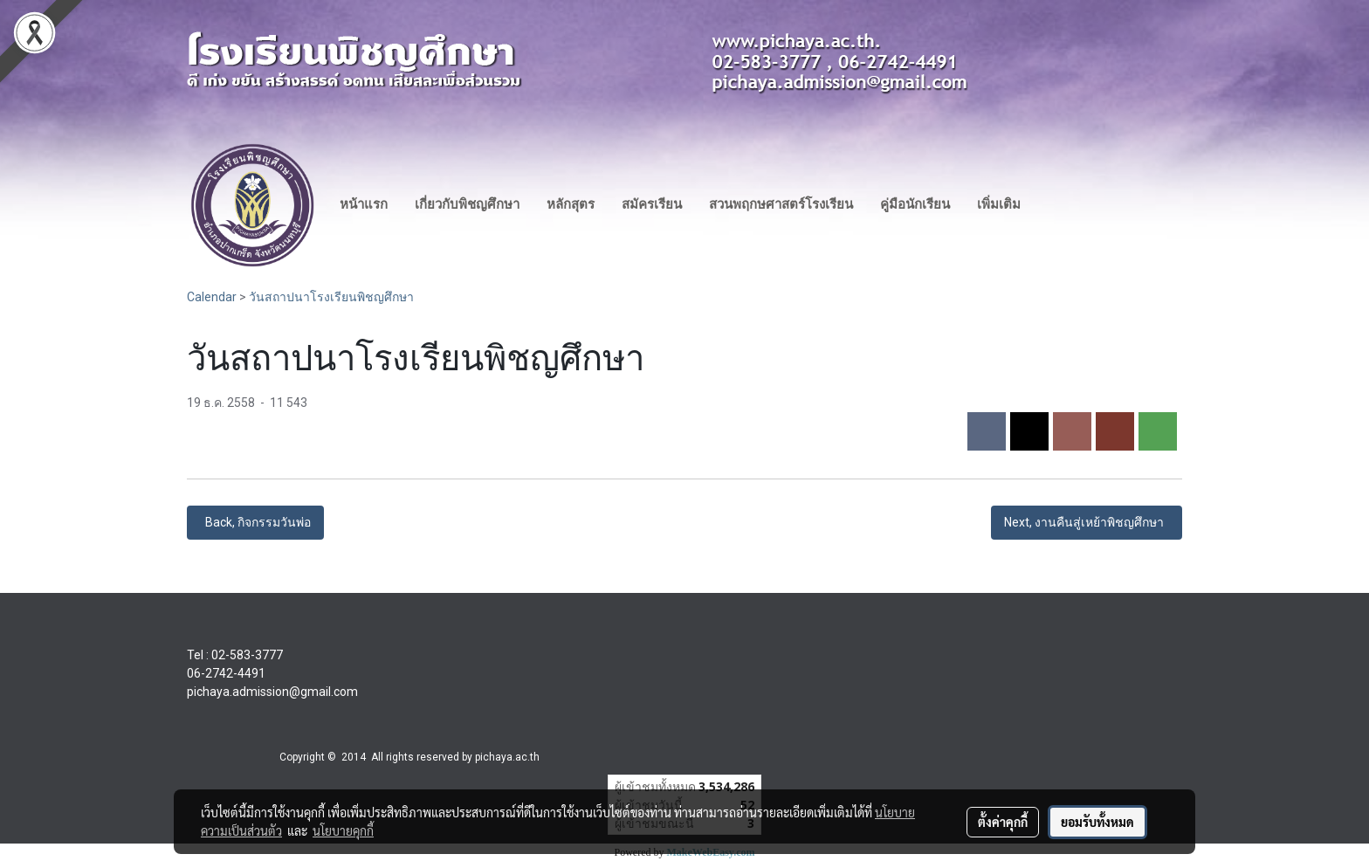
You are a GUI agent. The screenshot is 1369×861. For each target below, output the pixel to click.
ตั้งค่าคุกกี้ (1003, 822)
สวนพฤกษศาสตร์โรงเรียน (781, 204)
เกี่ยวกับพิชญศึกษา (467, 204)
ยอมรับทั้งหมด (1097, 822)
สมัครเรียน (652, 204)
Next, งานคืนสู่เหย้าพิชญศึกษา (1086, 522)
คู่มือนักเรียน (915, 204)
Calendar (212, 297)
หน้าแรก (364, 204)
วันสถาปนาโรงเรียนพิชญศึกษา (331, 297)
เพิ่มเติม (999, 204)
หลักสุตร (571, 204)
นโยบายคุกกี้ (343, 830)
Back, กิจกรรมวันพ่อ (255, 522)
